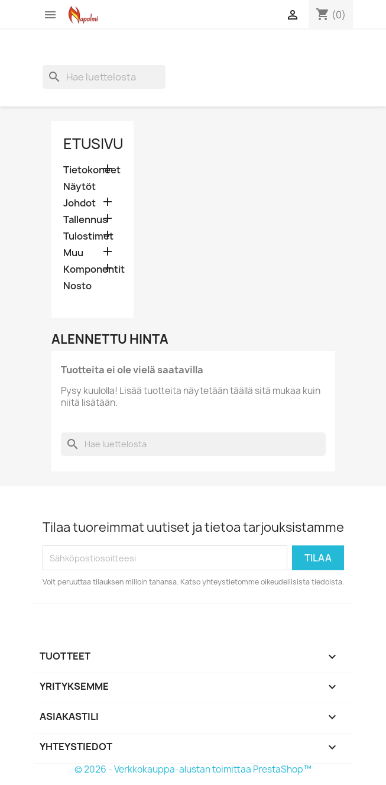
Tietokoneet (92, 170)
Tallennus (85, 220)
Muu (73, 253)
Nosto (77, 286)
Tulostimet (88, 236)
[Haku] (104, 77)
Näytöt (79, 186)
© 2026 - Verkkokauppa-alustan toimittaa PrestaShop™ (193, 769)
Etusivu (93, 144)
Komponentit (92, 269)
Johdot (79, 203)
